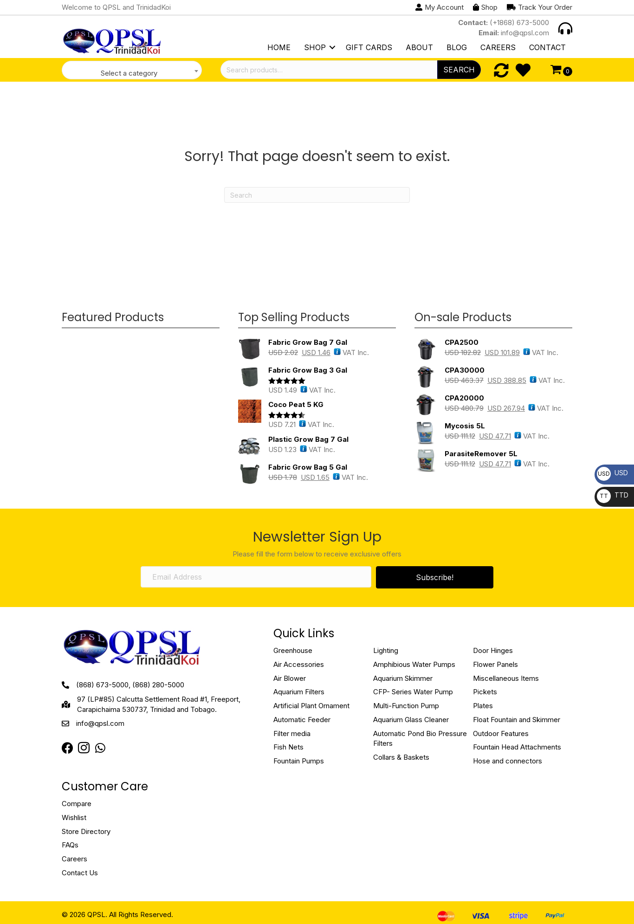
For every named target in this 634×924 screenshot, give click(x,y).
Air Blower (289, 678)
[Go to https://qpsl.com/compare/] (501, 70)
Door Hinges (493, 650)
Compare (76, 803)
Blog (456, 47)
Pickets (485, 691)
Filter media (292, 733)
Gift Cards (369, 47)
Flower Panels (495, 664)
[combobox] (132, 70)
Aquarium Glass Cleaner (411, 719)
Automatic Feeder (301, 719)
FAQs (70, 844)
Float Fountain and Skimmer (516, 719)
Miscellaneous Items (506, 678)
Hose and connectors (507, 760)
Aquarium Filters (298, 691)
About (419, 47)
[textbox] (131, 73)
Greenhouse (292, 650)
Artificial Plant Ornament (311, 705)
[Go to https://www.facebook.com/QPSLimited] (67, 748)
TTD (612, 495)
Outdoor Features (501, 733)
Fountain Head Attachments (517, 747)
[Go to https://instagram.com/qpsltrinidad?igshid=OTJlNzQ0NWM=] (84, 749)
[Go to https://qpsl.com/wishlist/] (523, 70)
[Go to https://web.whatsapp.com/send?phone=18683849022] (100, 748)
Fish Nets (288, 747)
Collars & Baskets (401, 757)
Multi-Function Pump (406, 705)
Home (279, 47)
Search (459, 69)
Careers (498, 47)
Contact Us (80, 872)
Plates (483, 705)
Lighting (385, 650)
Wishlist (74, 817)
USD (612, 473)
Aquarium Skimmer (403, 678)
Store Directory (86, 831)
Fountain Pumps (298, 760)
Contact (547, 47)
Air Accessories (298, 664)
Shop (315, 47)
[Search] (317, 195)
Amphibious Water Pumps (414, 664)
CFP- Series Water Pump (413, 691)
